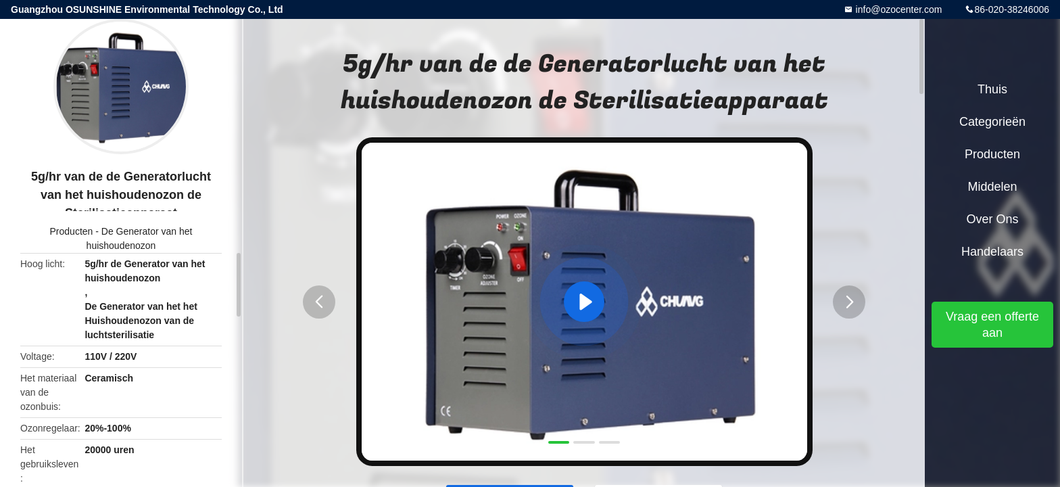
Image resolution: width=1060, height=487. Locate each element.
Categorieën (992, 122)
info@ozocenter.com (897, 9)
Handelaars (992, 251)
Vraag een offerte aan (992, 325)
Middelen (992, 186)
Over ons (992, 219)
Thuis (992, 89)
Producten (71, 231)
